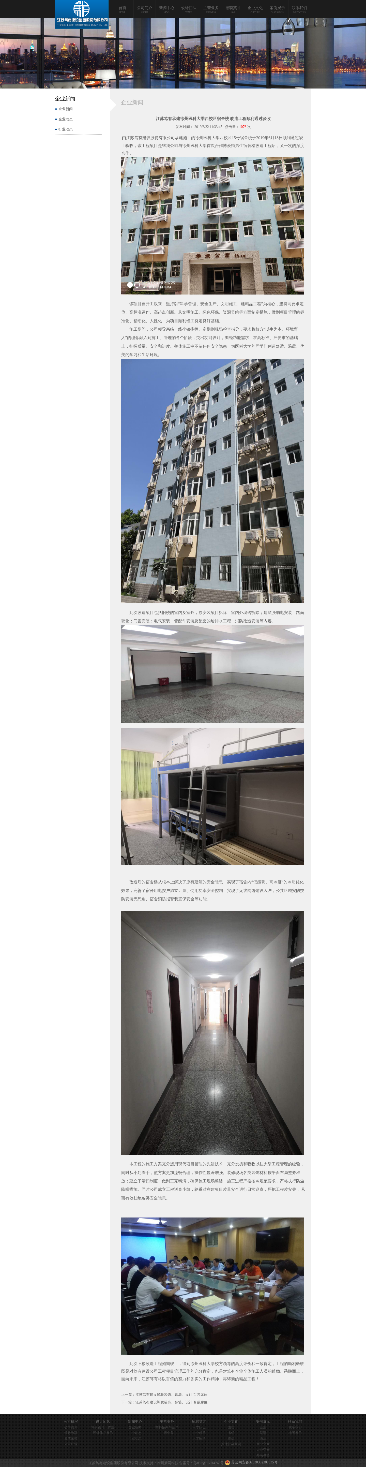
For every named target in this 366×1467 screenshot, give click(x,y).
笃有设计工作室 (102, 1427)
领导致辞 (71, 1433)
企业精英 (199, 1433)
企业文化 (255, 8)
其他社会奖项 (231, 1444)
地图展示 (295, 1433)
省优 (231, 1433)
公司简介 (144, 8)
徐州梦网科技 (167, 1463)
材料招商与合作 (166, 1427)
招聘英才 (233, 8)
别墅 (263, 1433)
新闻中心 (166, 8)
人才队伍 (199, 1427)
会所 (263, 1427)
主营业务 (211, 8)
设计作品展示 (103, 1433)
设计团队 (188, 8)
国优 (231, 1427)
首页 (122, 8)
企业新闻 (65, 109)
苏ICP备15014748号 (209, 1463)
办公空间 (263, 1449)
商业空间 (263, 1444)
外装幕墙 (263, 1455)
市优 (231, 1438)
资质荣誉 (71, 1438)
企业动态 (65, 119)
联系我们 (299, 8)
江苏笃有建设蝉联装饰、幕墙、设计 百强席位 (171, 1395)
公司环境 (71, 1444)
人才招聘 (199, 1438)
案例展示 (277, 8)
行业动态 (65, 129)
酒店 (263, 1438)
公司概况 (71, 1422)
